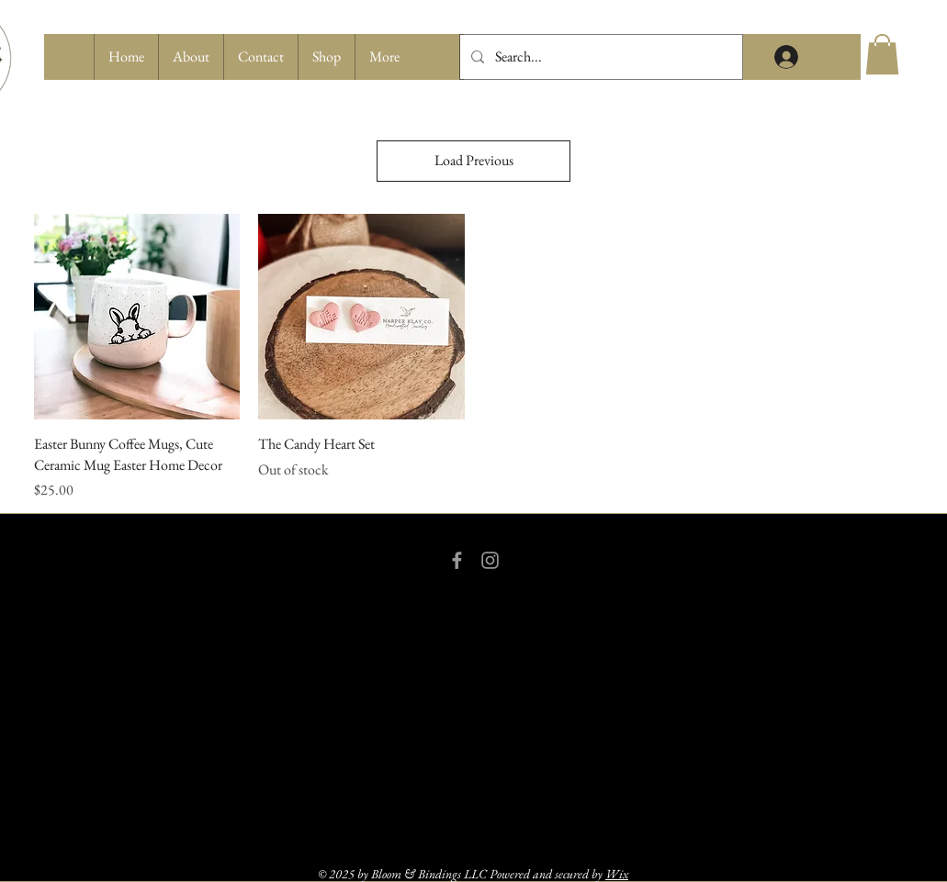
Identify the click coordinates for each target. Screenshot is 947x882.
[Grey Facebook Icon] (456, 560)
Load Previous (473, 160)
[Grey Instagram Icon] (490, 560)
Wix (616, 873)
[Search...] (599, 57)
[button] (326, 57)
